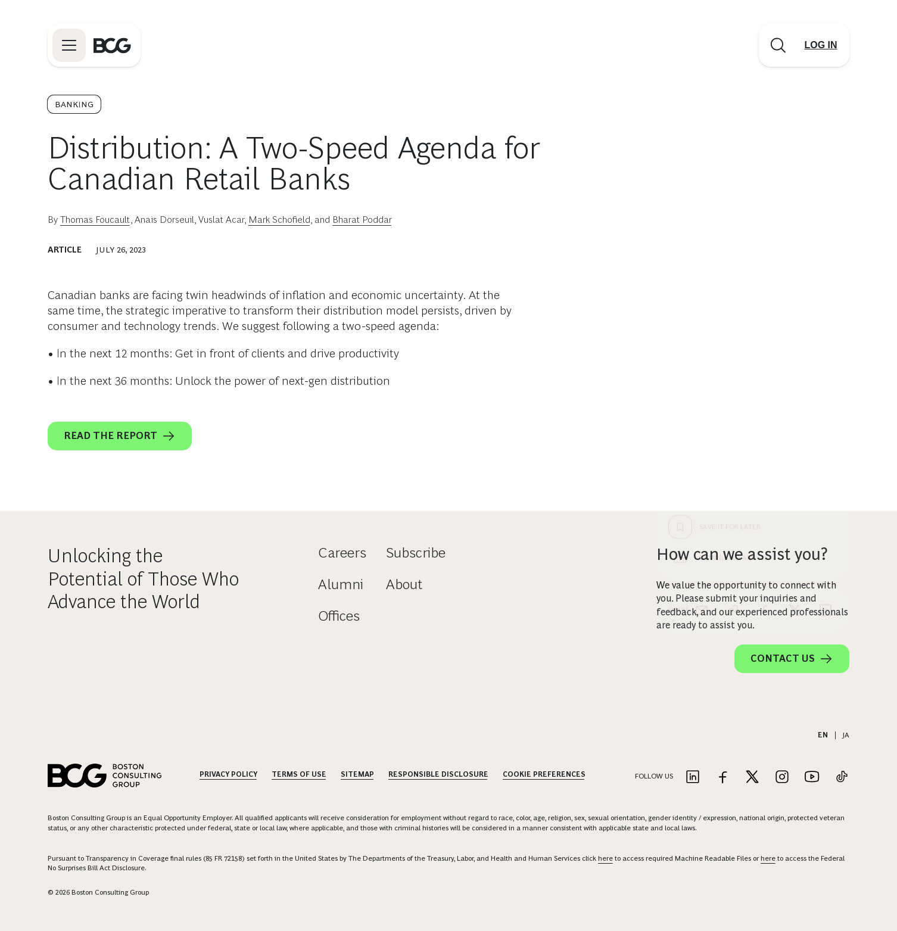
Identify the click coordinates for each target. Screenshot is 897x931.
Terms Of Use (299, 774)
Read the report (120, 436)
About (404, 584)
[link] (733, 394)
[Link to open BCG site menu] (69, 45)
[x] (794, 394)
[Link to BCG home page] (112, 45)
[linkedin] (825, 394)
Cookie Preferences (544, 774)
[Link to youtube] (812, 777)
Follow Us (654, 776)
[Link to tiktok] (841, 777)
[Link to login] (821, 45)
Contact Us (791, 659)
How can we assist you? (742, 554)
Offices (339, 616)
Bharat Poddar (362, 219)
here (605, 858)
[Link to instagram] (782, 777)
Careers (342, 552)
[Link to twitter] (752, 777)
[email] (702, 394)
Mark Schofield (279, 219)
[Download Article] (753, 342)
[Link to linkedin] (692, 777)
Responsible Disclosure (438, 774)
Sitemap (357, 774)
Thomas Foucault (95, 219)
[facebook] (763, 394)
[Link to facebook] (722, 777)
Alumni (340, 584)
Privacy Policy (228, 774)
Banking (74, 104)
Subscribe (416, 552)
